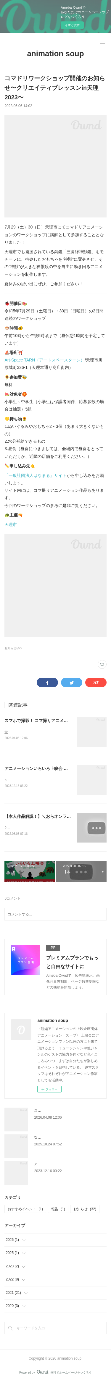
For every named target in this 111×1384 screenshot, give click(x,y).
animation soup (55, 53)
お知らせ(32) (13, 648)
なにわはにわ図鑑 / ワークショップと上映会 (69, 1138)
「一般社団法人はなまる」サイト (35, 475)
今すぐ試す (72, 25)
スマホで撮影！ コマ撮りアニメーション (42, 720)
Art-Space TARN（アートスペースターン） (44, 360)
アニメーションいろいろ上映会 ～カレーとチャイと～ (54, 769)
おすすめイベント (25, 1210)
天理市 (10, 524)
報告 (58, 1210)
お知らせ (84, 1210)
